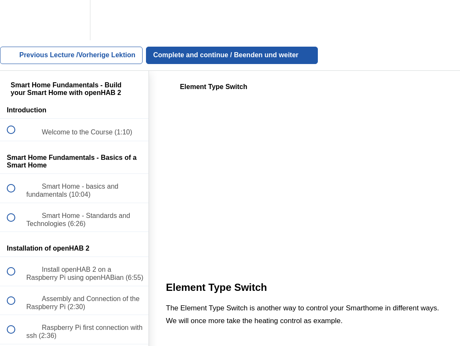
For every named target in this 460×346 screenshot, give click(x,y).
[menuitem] (74, 20)
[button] (15, 20)
